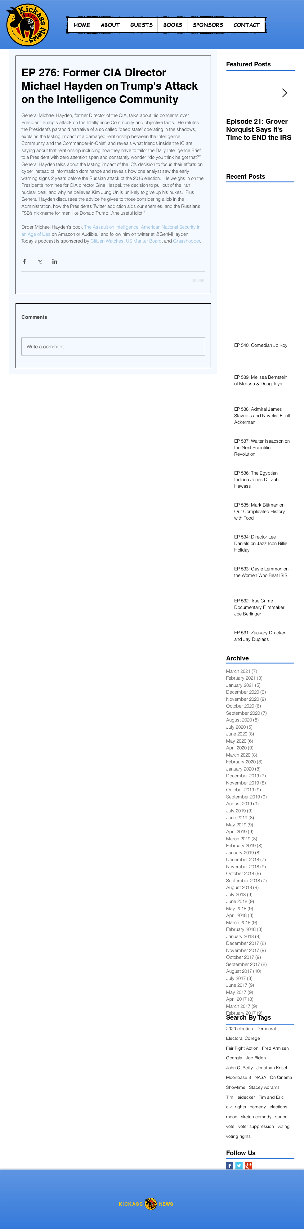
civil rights (236, 1107)
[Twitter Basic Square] (239, 1165)
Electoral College (243, 1038)
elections (278, 1107)
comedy (258, 1107)
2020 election (239, 1028)
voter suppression (256, 1126)
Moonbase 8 (238, 1077)
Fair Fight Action (242, 1048)
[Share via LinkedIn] (55, 261)
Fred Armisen (275, 1048)
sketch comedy (256, 1117)
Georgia (234, 1058)
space (281, 1117)
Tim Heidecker (240, 1097)
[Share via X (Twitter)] (39, 261)
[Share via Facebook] (24, 261)
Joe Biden (256, 1058)
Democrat (266, 1028)
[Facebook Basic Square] (229, 1165)
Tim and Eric (271, 1097)
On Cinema (281, 1077)
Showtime (235, 1087)
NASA (260, 1077)
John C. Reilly (239, 1067)
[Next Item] (284, 93)
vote (230, 1126)
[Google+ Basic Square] (248, 1165)
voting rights (238, 1136)
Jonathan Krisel (272, 1067)
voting (284, 1126)
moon (231, 1117)
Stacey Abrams (264, 1087)
